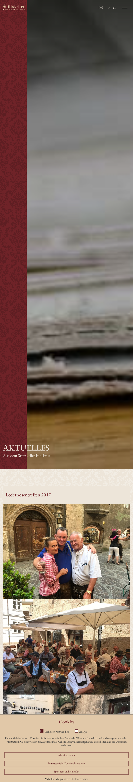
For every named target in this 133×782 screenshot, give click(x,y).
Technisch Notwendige (56, 754)
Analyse (83, 754)
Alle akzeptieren (66, 778)
